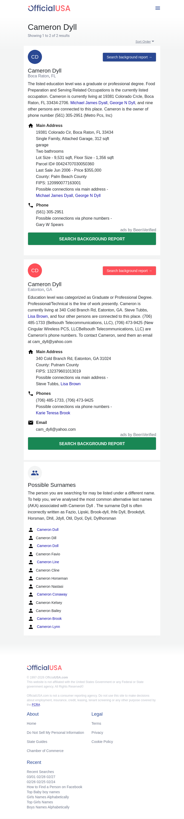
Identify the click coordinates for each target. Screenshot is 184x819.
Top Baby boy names (43, 792)
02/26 (31, 782)
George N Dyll (122, 103)
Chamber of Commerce (45, 751)
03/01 (31, 777)
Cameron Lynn (44, 627)
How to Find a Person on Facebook (54, 787)
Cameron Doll (43, 546)
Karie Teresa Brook (53, 413)
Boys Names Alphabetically (48, 807)
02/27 (51, 777)
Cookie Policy (102, 742)
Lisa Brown (38, 316)
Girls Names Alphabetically (48, 797)
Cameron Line (43, 562)
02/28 (41, 777)
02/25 (41, 782)
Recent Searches (40, 772)
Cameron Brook (45, 619)
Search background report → (129, 57)
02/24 (51, 782)
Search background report (92, 239)
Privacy (97, 733)
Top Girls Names (40, 802)
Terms (96, 723)
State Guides (37, 742)
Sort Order (143, 41)
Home (31, 723)
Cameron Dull (43, 530)
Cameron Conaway (47, 595)
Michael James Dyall (88, 103)
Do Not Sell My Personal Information (55, 733)
